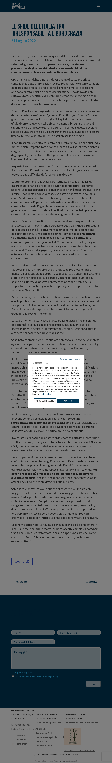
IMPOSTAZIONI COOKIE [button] (45, 401)
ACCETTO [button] (68, 401)
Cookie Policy (45, 394)
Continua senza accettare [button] (70, 359)
